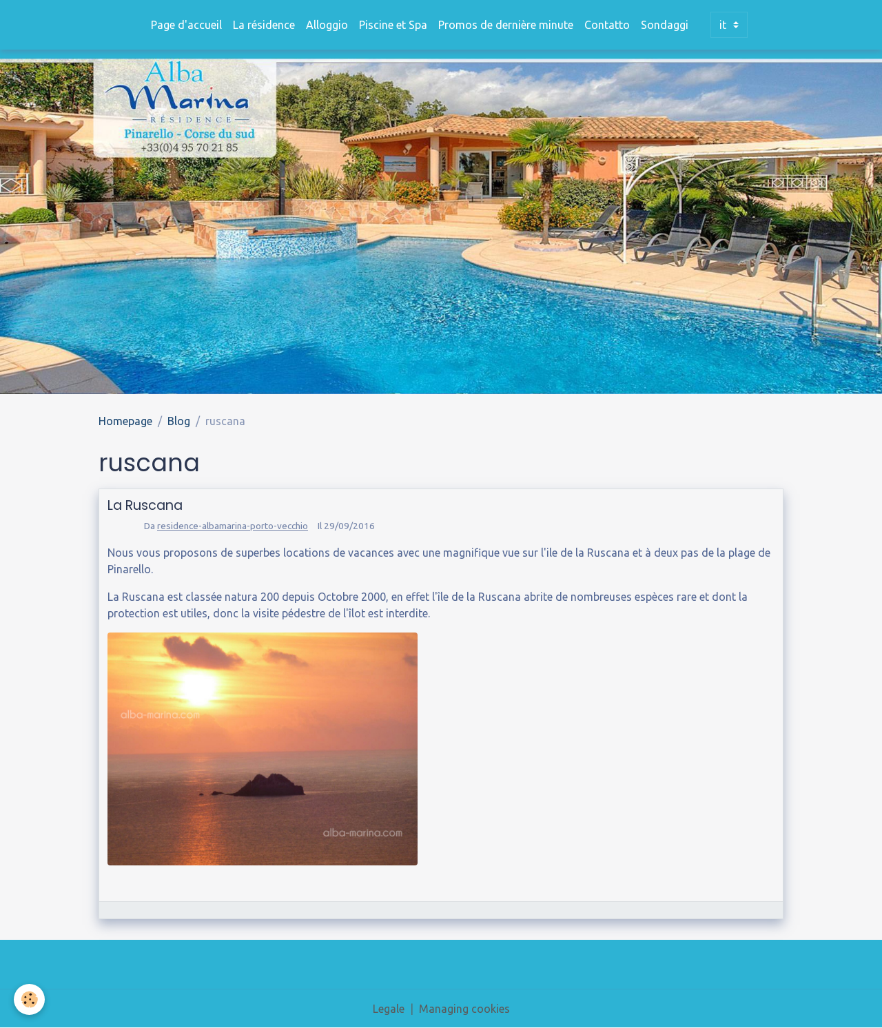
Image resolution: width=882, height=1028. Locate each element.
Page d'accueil (186, 25)
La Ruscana (145, 505)
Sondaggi (664, 25)
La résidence (264, 25)
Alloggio (327, 25)
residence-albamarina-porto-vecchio (232, 525)
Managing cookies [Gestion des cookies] (464, 1009)
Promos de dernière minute (505, 25)
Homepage (125, 421)
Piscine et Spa (393, 25)
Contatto (607, 25)
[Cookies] (29, 999)
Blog (178, 421)
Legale (388, 1009)
